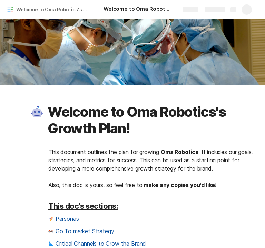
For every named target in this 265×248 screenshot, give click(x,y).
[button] (37, 112)
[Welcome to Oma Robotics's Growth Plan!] (138, 9)
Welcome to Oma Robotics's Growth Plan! (53, 9)
